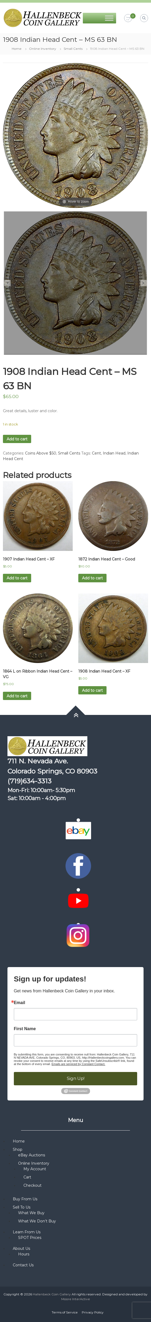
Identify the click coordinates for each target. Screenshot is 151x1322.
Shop (17, 1149)
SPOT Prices (29, 1237)
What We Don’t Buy (37, 1221)
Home (17, 49)
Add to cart (17, 439)
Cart (27, 1177)
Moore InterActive (75, 1299)
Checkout (32, 1185)
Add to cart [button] (17, 578)
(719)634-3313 (29, 781)
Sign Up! (75, 1078)
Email (19, 1003)
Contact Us (23, 1265)
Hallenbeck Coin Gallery (52, 1294)
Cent (96, 453)
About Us (21, 1248)
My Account (34, 1169)
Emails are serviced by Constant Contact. (78, 1064)
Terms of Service (65, 1312)
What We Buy (31, 1212)
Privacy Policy (93, 1312)
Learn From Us (26, 1232)
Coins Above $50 (40, 453)
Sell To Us (21, 1207)
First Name (25, 1029)
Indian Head (114, 453)
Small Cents (73, 49)
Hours (23, 1254)
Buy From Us (25, 1199)
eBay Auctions (31, 1155)
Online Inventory (42, 49)
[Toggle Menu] (109, 18)
